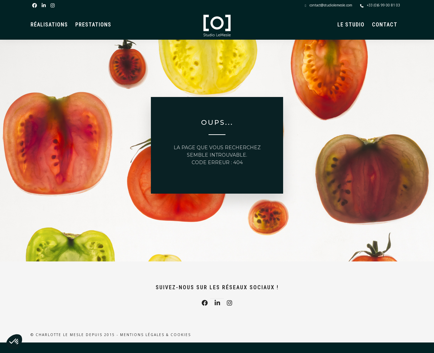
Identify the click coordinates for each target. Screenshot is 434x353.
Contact (384, 24)
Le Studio (350, 24)
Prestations (93, 24)
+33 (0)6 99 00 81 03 (380, 5)
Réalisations (49, 24)
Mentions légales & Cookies (155, 334)
